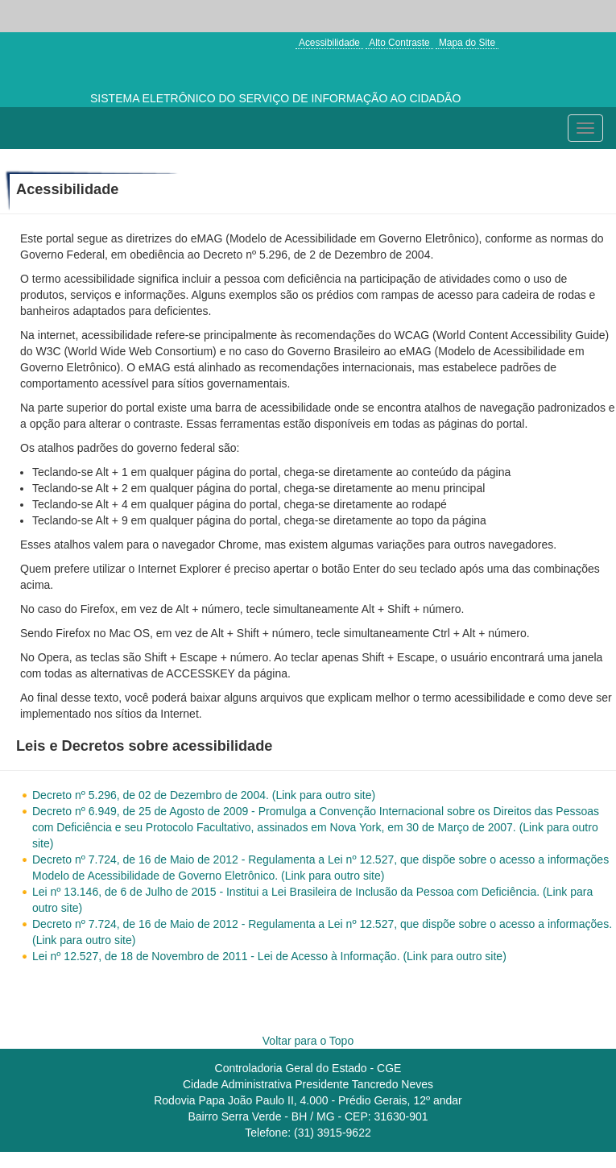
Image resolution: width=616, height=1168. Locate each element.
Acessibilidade (329, 42)
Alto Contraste (399, 42)
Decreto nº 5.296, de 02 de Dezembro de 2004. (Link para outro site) (203, 795)
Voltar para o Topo (308, 1040)
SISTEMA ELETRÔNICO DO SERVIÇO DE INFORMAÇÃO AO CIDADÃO (275, 98)
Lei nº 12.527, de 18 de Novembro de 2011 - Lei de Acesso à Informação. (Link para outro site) (269, 956)
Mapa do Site (467, 42)
